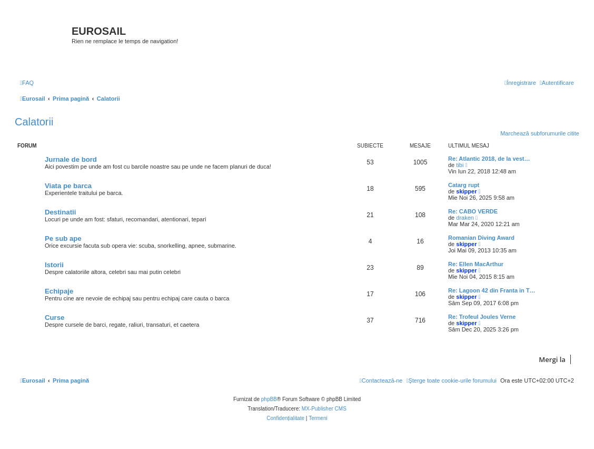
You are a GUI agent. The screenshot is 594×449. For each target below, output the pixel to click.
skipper (466, 191)
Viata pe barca (68, 186)
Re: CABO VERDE (473, 211)
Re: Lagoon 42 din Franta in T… (492, 290)
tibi (459, 165)
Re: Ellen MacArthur (475, 264)
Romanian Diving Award (481, 238)
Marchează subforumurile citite (539, 133)
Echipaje (59, 291)
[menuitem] (27, 82)
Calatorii (34, 122)
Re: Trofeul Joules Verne (482, 317)
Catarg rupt (463, 185)
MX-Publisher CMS (324, 409)
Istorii (54, 265)
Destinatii (60, 212)
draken (465, 217)
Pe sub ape (63, 238)
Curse (54, 317)
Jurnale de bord (71, 159)
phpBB (269, 399)
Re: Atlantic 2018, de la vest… (489, 158)
